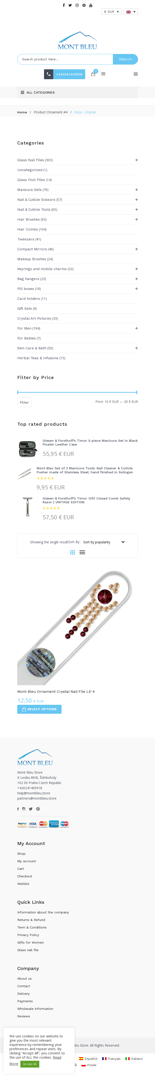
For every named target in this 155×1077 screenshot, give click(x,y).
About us (24, 978)
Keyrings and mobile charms (42, 269)
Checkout (24, 876)
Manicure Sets (29, 190)
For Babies (26, 338)
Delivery (23, 993)
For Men (24, 328)
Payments (25, 1001)
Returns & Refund (31, 920)
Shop (21, 853)
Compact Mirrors (32, 249)
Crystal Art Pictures (34, 318)
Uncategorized (29, 170)
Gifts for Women (30, 942)
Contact (23, 986)
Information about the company (43, 912)
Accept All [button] (29, 1064)
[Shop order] (103, 542)
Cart (20, 869)
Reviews (23, 1016)
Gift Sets (24, 308)
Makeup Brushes (31, 259)
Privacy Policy (28, 935)
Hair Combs (27, 229)
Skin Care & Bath (31, 348)
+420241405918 (69, 74)
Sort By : (74, 542)
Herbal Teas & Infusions (37, 358)
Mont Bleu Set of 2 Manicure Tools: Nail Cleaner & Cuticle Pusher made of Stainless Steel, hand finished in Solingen (85, 470)
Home (22, 112)
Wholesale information (35, 1009)
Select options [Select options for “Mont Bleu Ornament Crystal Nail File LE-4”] (39, 709)
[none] (131, 11)
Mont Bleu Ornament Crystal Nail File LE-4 (56, 691)
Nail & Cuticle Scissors (36, 200)
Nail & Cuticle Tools (33, 209)
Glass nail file (28, 950)
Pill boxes (25, 289)
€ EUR (109, 11)
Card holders (28, 299)
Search (125, 59)
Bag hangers (28, 279)
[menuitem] (131, 11)
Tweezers (25, 239)
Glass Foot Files (31, 180)
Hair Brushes (28, 219)
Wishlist (23, 884)
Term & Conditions (32, 927)
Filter (24, 402)
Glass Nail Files (30, 160)
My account (26, 861)
